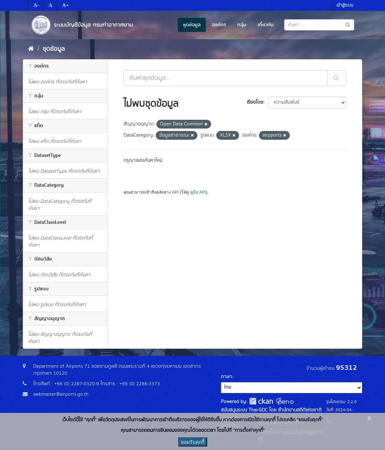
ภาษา (226, 376)
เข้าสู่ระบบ (345, 5)
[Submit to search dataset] (348, 24)
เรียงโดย (255, 102)
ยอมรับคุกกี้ (192, 442)
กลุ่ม (241, 25)
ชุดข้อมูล (192, 25)
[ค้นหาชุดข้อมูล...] (226, 78)
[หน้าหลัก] (31, 49)
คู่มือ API (198, 192)
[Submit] (336, 78)
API (175, 192)
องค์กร (219, 25)
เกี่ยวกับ (266, 25)
